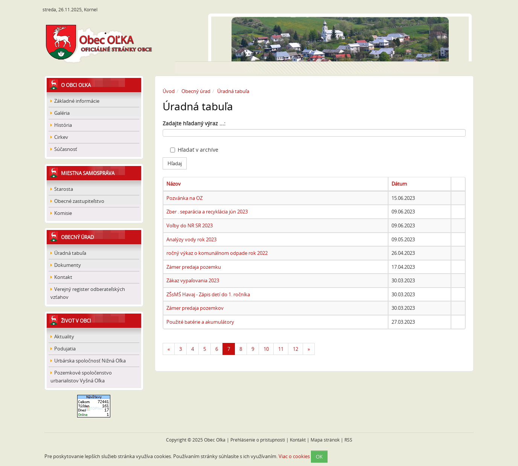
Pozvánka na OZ (184, 198)
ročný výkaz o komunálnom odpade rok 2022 (217, 253)
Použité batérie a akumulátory (200, 321)
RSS (348, 440)
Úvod (169, 91)
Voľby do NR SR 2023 (189, 225)
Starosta (61, 189)
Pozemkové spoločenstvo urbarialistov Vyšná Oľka (81, 376)
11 (280, 349)
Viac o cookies (294, 455)
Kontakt (61, 277)
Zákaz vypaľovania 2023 (192, 280)
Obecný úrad (77, 237)
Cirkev (59, 137)
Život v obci (76, 320)
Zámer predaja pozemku (193, 266)
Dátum (399, 183)
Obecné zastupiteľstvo (77, 201)
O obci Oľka (76, 85)
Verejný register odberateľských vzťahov (87, 293)
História (61, 125)
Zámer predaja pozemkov (195, 308)
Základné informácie (74, 100)
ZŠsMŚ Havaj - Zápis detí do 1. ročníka (208, 294)
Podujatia (63, 348)
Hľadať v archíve (194, 149)
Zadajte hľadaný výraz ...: (194, 123)
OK (319, 456)
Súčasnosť (63, 149)
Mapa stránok (325, 440)
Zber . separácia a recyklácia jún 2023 (207, 211)
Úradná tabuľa (68, 253)
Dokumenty (65, 265)
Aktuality (62, 336)
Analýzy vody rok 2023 (191, 239)
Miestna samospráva (87, 173)
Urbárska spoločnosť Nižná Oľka (88, 360)
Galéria (60, 113)
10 (266, 349)
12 (295, 349)
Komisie (61, 213)
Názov (173, 183)
